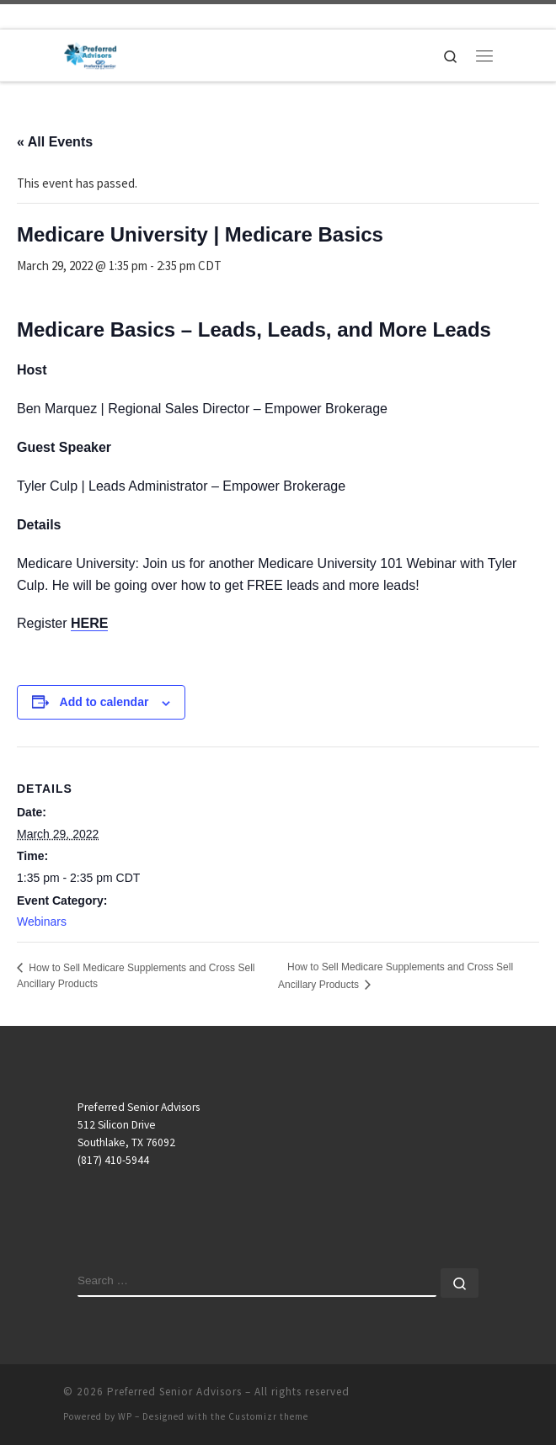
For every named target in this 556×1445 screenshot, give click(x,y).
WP (125, 1416)
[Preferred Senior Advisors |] (90, 53)
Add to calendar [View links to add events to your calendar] (104, 702)
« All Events (55, 142)
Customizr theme (268, 1416)
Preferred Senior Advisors (174, 1391)
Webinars (42, 921)
